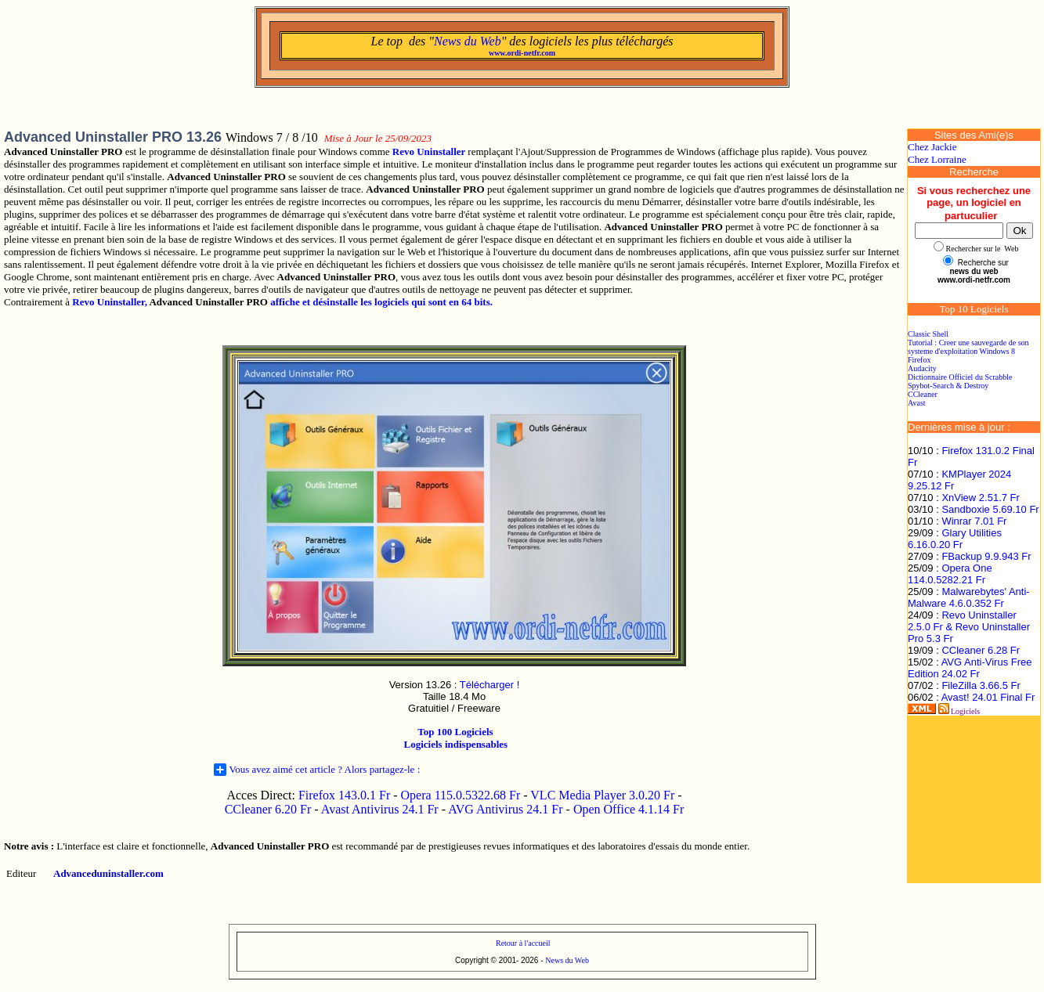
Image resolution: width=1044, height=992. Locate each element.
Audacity (922, 368)
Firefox (919, 359)
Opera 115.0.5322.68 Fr (461, 795)
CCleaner (922, 394)
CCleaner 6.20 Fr (270, 809)
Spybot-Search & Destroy (948, 385)
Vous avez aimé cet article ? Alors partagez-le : (317, 769)
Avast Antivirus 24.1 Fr (380, 809)
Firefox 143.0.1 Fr (344, 795)
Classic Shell (928, 334)
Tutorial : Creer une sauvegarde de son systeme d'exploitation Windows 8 (968, 346)
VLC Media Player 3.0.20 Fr (602, 795)
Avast (917, 403)
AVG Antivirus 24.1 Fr (505, 809)
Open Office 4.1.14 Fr (628, 809)
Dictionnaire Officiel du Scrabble (960, 377)
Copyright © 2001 (485, 960)
